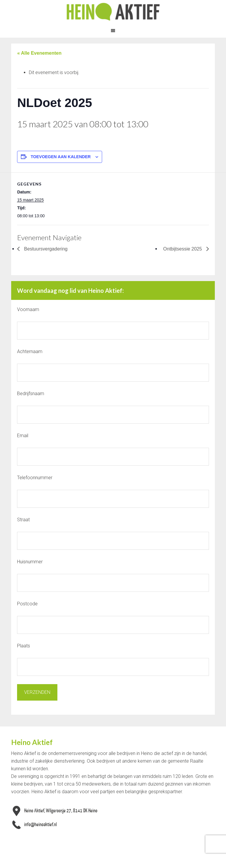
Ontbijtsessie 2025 (183, 248)
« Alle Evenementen (39, 53)
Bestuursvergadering (45, 248)
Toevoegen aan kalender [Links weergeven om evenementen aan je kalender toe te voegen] (61, 156)
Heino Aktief (113, 12)
